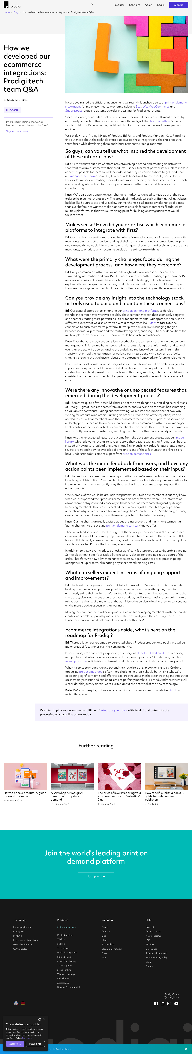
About (148, 4)
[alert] (25, 1033)
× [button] (44, 1019)
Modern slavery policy (156, 957)
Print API (17, 935)
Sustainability (108, 944)
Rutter (152, 323)
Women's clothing (66, 974)
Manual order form (22, 944)
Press (104, 953)
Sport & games (64, 965)
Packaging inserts (22, 927)
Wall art (61, 939)
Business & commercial (68, 987)
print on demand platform (140, 311)
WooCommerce (159, 106)
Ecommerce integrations (25, 940)
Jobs (104, 957)
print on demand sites (137, 454)
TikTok (172, 690)
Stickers (61, 943)
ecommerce (12, 109)
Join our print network (157, 953)
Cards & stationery (66, 961)
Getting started (153, 931)
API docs (150, 944)
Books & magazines (67, 952)
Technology (63, 948)
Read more (27, 1038)
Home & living (64, 956)
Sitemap (150, 966)
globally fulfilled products (152, 653)
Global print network (112, 948)
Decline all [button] (35, 1044)
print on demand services (122, 525)
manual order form (82, 176)
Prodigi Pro (18, 931)
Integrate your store (114, 710)
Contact (106, 931)
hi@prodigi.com (171, 997)
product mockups (90, 672)
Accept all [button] (15, 1044)
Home (7, 12)
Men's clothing (64, 969)
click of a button (159, 121)
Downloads (151, 948)
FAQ (148, 940)
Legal (148, 961)
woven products (75, 661)
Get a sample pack (66, 927)
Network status (153, 935)
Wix (145, 106)
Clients (105, 940)
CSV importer (20, 948)
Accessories (63, 982)
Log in (161, 4)
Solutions (134, 4)
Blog (16, 12)
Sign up (178, 4)
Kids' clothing (63, 978)
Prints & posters (65, 935)
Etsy (138, 106)
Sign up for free (96, 876)
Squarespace (73, 110)
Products (119, 4)
